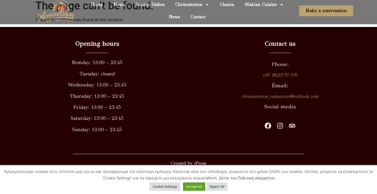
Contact (198, 14)
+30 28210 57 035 (292, 75)
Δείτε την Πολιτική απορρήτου (247, 178)
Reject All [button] (217, 187)
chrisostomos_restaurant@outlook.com (292, 96)
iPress (200, 163)
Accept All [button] (194, 187)
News (174, 14)
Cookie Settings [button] (165, 187)
